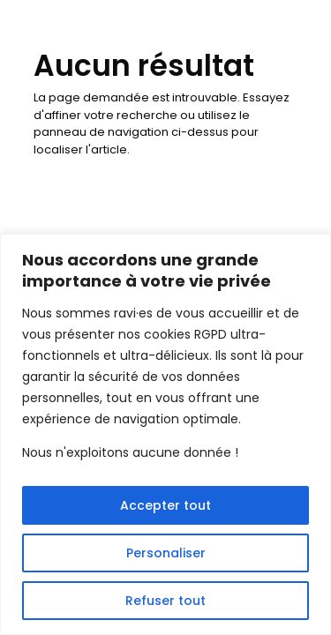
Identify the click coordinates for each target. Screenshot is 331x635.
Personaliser (166, 553)
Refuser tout (165, 600)
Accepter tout (165, 505)
